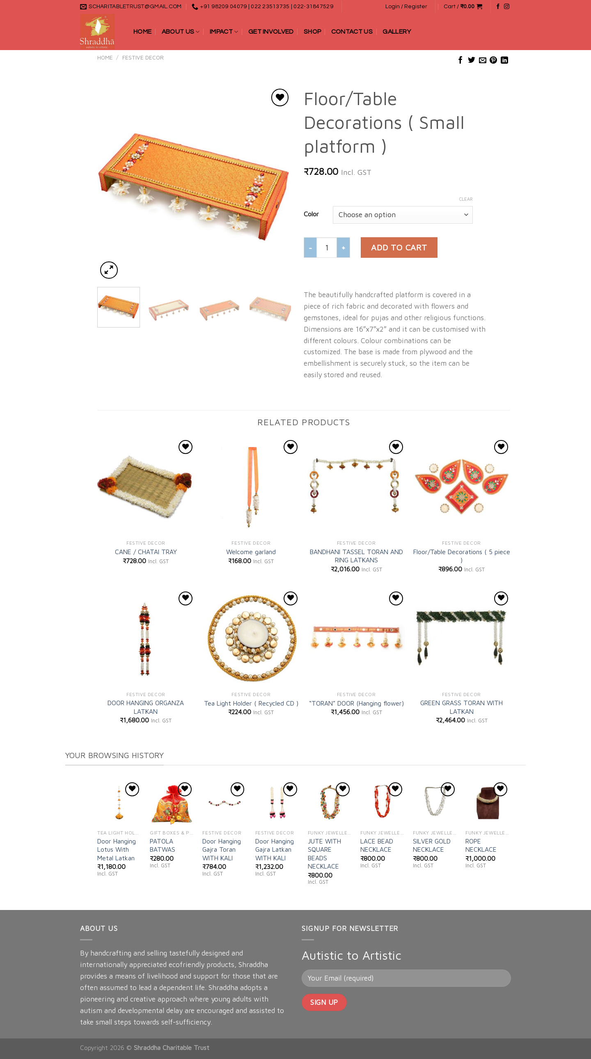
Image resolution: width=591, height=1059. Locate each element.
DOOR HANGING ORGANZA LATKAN (146, 707)
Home (142, 31)
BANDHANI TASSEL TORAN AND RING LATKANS (356, 556)
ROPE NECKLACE (481, 845)
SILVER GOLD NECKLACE (432, 845)
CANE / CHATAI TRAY (146, 551)
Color (311, 213)
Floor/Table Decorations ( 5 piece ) (461, 556)
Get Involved (271, 31)
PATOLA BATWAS (162, 845)
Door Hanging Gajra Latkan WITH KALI (274, 849)
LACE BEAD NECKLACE (376, 845)
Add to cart (399, 247)
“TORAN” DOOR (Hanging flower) (356, 703)
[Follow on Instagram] (506, 7)
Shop (312, 31)
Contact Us (352, 31)
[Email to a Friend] (482, 61)
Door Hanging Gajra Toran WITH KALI (221, 849)
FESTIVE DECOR (143, 57)
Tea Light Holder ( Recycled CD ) (251, 703)
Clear (466, 199)
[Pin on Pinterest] (493, 61)
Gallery (397, 31)
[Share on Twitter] (471, 61)
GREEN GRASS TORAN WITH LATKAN (461, 707)
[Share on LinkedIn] (504, 61)
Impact (224, 32)
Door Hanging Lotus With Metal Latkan (116, 849)
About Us (181, 32)
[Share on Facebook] (460, 61)
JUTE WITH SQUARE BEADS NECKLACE (324, 853)
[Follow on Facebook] (498, 7)
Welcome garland (251, 551)
